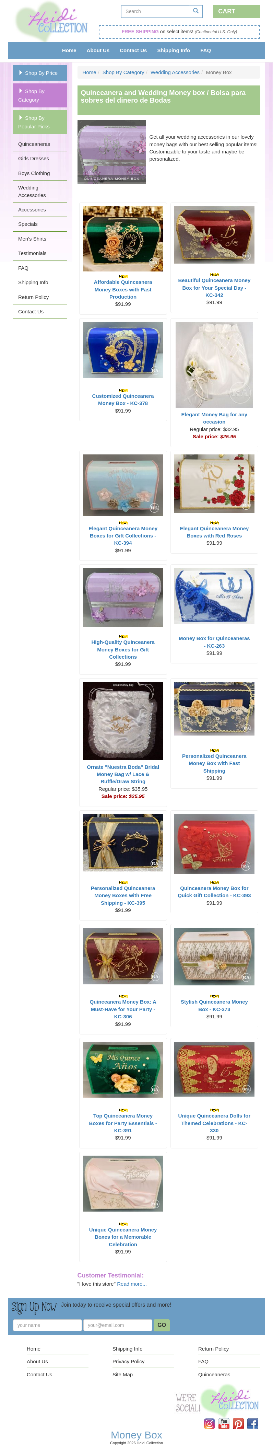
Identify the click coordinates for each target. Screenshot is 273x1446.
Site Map (122, 1374)
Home (69, 50)
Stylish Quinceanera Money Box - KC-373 (214, 1003)
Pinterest (243, 1418)
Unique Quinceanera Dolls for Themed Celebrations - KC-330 (214, 1120)
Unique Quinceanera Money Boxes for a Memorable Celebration (123, 1234)
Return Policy (33, 297)
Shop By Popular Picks (34, 122)
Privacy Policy (128, 1361)
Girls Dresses (33, 158)
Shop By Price (38, 73)
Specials (28, 224)
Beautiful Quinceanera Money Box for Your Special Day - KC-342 (214, 285)
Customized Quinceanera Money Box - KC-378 (123, 397)
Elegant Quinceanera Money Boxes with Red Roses (214, 530)
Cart (226, 11)
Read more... (132, 1284)
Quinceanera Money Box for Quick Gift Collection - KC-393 (214, 889)
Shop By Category (31, 95)
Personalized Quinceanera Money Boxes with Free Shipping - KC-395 (123, 893)
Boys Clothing (34, 173)
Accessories (32, 209)
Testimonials (32, 253)
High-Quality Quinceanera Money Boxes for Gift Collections (123, 647)
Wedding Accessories (32, 191)
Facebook (257, 1418)
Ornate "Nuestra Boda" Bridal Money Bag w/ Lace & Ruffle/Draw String (123, 774)
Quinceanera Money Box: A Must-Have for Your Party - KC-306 (123, 1006)
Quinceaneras (34, 144)
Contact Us (133, 50)
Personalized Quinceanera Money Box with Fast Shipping (214, 761)
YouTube (228, 1418)
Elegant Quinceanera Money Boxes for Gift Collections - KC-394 (122, 533)
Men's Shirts (32, 239)
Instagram (214, 1418)
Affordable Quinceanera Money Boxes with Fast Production (123, 287)
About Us (98, 50)
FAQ (205, 50)
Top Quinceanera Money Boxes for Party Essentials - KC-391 (123, 1120)
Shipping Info (173, 50)
